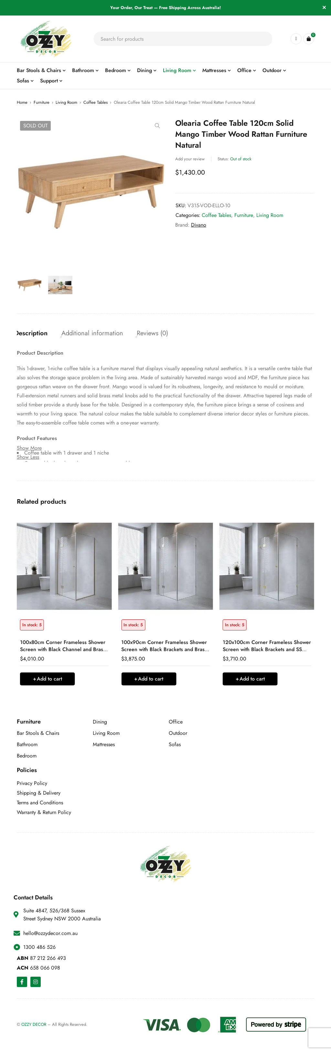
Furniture (41, 102)
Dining (100, 723)
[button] (157, 126)
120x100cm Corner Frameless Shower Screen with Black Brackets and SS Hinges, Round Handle (267, 651)
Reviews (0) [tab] (160, 333)
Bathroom (27, 746)
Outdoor (178, 734)
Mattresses (104, 746)
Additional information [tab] (97, 333)
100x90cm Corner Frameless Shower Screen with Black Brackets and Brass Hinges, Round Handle (164, 651)
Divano (198, 225)
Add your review (190, 159)
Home (22, 102)
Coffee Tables (95, 102)
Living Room (66, 102)
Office (176, 723)
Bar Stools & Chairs (38, 734)
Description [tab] (33, 333)
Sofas (175, 746)
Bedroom (27, 757)
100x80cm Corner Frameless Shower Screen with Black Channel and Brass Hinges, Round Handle (62, 651)
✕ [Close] (324, 7)
